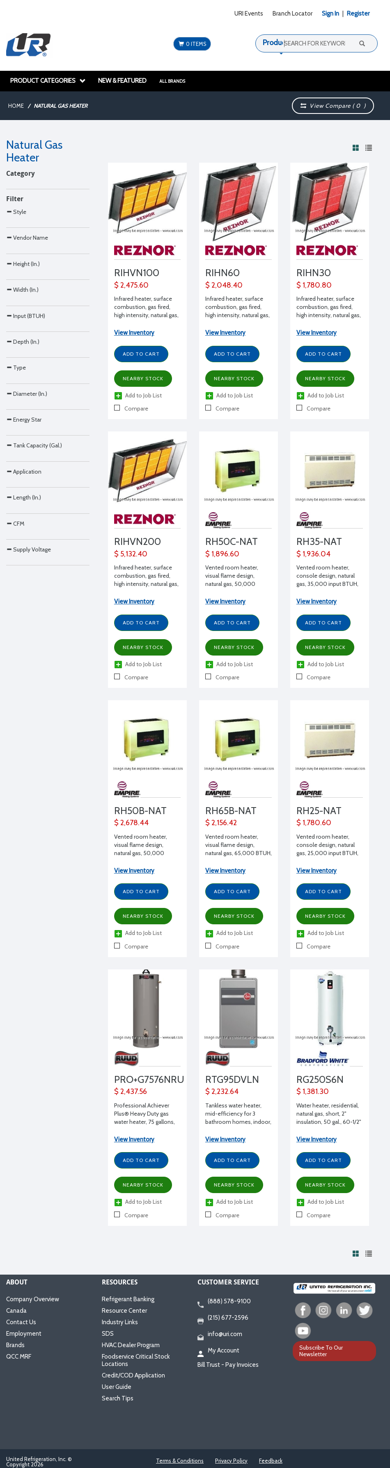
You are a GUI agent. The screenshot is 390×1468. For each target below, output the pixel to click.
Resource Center (124, 1310)
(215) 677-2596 (222, 1318)
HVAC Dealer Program (131, 1345)
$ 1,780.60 (313, 822)
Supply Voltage (28, 831)
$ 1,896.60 (222, 553)
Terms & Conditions (180, 1460)
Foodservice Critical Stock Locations (136, 1360)
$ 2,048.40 (224, 285)
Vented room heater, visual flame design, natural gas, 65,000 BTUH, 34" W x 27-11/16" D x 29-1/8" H (238, 853)
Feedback (270, 1460)
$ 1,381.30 (312, 1091)
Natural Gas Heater (60, 105)
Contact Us (21, 1322)
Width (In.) (22, 400)
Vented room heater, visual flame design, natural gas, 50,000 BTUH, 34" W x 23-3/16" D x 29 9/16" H (236, 584)
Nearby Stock (143, 378)
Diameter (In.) (26, 573)
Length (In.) (23, 745)
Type (16, 529)
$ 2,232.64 (222, 1091)
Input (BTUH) (25, 443)
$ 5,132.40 (130, 553)
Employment (23, 1333)
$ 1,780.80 (314, 285)
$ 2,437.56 (130, 1091)
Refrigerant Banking (128, 1299)
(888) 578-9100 (224, 1302)
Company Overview (32, 1299)
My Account (218, 1351)
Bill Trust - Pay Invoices (228, 1364)
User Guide (116, 1387)
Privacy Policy (231, 1460)
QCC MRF (18, 1356)
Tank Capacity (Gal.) (34, 659)
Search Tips (117, 1398)
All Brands (172, 81)
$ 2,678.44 (131, 822)
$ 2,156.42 (221, 822)
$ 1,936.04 (313, 553)
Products (277, 42)
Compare (131, 408)
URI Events (248, 13)
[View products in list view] (368, 147)
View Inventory (134, 332)
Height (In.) (23, 357)
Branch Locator (292, 13)
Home (16, 105)
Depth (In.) (22, 486)
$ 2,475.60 (131, 285)
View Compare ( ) (333, 105)
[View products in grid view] (356, 147)
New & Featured (122, 80)
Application (23, 702)
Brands (15, 1345)
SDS (108, 1333)
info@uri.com (219, 1334)
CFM (15, 788)
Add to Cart (141, 354)
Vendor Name (27, 313)
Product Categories (48, 80)
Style (16, 270)
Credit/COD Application (133, 1375)
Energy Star (23, 616)
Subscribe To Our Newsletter (321, 1350)
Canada (16, 1310)
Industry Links (120, 1322)
